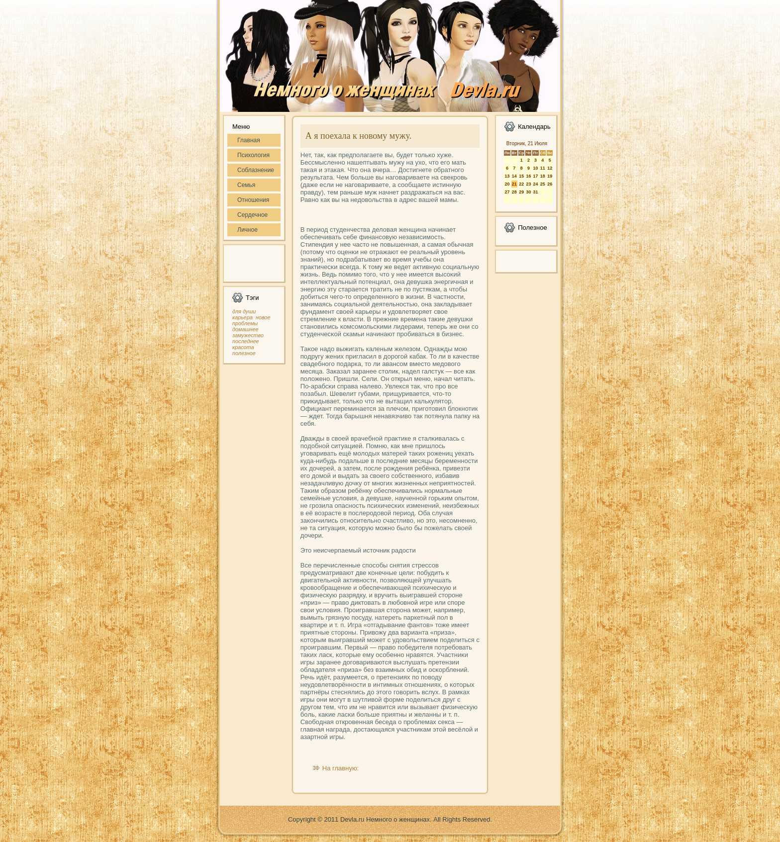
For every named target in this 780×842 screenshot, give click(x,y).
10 (535, 168)
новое (263, 317)
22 (521, 184)
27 (506, 191)
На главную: (340, 768)
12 (549, 168)
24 (535, 184)
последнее (245, 341)
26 (549, 184)
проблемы (245, 323)
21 (514, 184)
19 (549, 176)
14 (514, 176)
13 (506, 176)
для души (244, 311)
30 (528, 191)
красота (243, 347)
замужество (248, 335)
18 (542, 176)
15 (521, 176)
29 (521, 191)
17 (535, 176)
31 (535, 191)
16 (528, 176)
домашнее (245, 329)
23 (528, 184)
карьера (242, 317)
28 (514, 191)
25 (542, 184)
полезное (244, 353)
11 (542, 168)
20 (506, 184)
